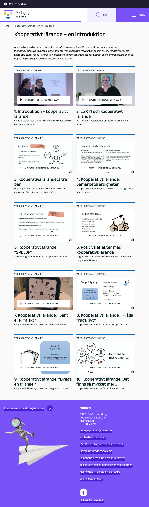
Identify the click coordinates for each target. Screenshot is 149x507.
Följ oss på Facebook (92, 495)
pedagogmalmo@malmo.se (96, 430)
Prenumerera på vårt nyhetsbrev (28, 408)
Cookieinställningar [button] (91, 478)
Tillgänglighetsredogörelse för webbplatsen (106, 464)
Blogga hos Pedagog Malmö (96, 451)
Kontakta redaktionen (93, 437)
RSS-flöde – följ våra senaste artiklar (102, 444)
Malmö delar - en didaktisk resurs (100, 471)
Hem (6, 26)
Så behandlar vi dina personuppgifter (102, 457)
